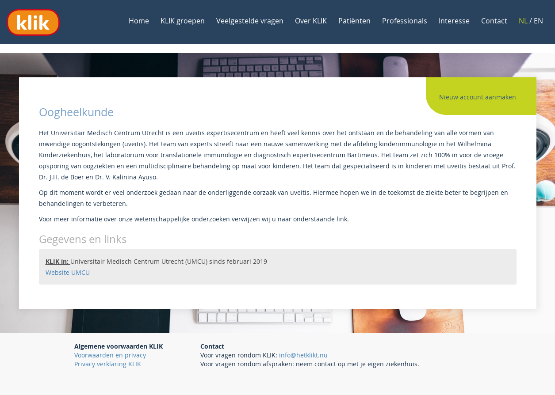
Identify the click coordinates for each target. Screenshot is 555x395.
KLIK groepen (183, 21)
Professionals (404, 21)
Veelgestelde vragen (249, 21)
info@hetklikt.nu (303, 355)
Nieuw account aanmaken (477, 97)
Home (139, 21)
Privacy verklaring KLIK (107, 364)
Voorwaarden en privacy (110, 355)
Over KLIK (311, 21)
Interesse (454, 21)
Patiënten (354, 21)
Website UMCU (68, 272)
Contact (494, 21)
